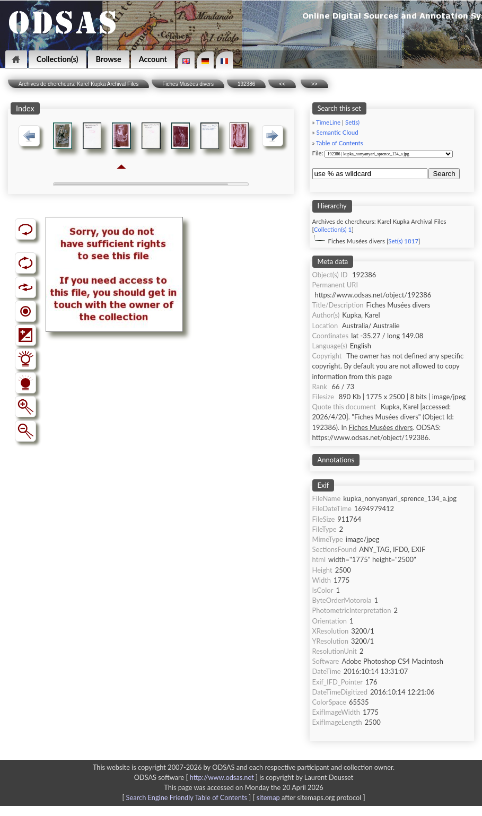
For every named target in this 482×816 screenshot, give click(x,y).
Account (153, 59)
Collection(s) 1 (333, 229)
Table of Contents (339, 142)
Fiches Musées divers (188, 84)
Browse (108, 59)
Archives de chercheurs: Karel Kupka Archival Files (78, 84)
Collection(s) (57, 59)
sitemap (268, 797)
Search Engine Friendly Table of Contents (186, 797)
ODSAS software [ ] (197, 777)
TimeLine (328, 122)
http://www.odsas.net (222, 777)
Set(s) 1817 (403, 241)
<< (282, 84)
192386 (246, 84)
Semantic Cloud (337, 132)
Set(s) (352, 122)
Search (444, 174)
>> (314, 84)
